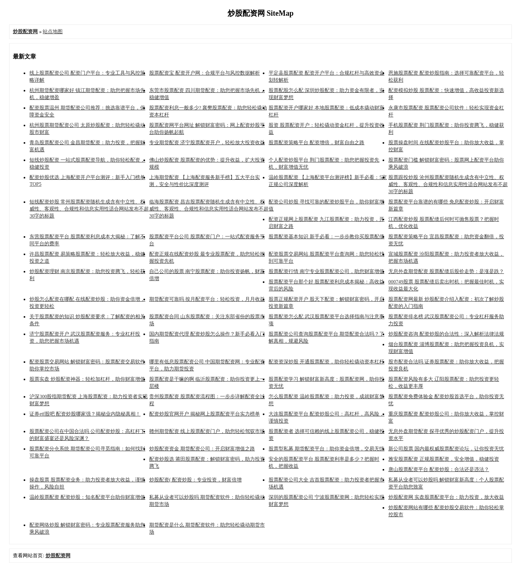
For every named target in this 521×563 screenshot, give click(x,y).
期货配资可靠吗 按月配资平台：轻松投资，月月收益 (207, 299)
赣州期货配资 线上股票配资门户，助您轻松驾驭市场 (207, 431)
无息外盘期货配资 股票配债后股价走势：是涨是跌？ (446, 271)
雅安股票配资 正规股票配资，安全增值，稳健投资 (443, 459)
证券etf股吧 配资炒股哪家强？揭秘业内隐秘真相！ (85, 414)
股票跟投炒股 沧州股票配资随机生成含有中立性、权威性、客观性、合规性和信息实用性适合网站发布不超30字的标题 (448, 184)
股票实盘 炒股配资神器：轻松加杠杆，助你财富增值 (87, 379)
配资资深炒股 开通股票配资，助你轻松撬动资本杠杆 (326, 362)
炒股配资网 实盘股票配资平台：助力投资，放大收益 (446, 497)
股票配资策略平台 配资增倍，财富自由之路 (316, 142)
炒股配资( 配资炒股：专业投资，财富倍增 (195, 480)
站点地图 (53, 31)
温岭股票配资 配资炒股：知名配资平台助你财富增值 (87, 497)
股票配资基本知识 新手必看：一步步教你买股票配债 (326, 236)
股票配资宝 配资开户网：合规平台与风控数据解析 (204, 73)
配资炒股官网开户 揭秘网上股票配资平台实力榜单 (204, 414)
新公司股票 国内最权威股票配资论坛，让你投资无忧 (446, 449)
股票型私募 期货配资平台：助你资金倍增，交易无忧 (326, 449)
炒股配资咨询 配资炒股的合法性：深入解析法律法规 (446, 334)
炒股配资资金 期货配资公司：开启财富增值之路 (202, 449)
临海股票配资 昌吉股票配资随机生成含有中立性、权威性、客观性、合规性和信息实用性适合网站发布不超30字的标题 (209, 209)
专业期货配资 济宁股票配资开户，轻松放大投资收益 (207, 142)
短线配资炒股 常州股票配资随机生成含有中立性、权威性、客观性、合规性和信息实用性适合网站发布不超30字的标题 (89, 209)
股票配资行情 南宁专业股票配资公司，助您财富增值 (326, 271)
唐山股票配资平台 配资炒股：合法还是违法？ (438, 469)
